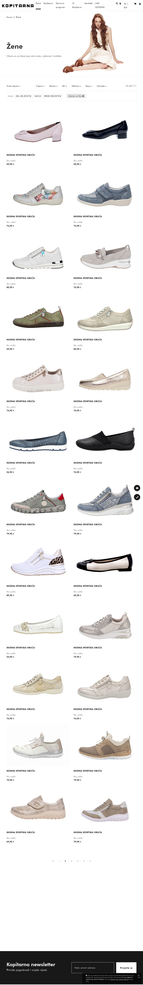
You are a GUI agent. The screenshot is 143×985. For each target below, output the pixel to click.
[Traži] (110, 5)
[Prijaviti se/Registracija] (140, 5)
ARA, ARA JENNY (23, 96)
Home (10, 17)
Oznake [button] (101, 86)
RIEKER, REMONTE (52, 96)
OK (139, 976)
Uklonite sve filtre (76, 96)
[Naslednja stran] (89, 861)
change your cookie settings (119, 979)
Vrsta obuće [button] (13, 86)
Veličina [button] (76, 86)
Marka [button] (52, 86)
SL (124, 5)
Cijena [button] (39, 86)
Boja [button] (88, 86)
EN (129, 5)
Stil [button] (64, 86)
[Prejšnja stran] (54, 861)
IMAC (38, 96)
